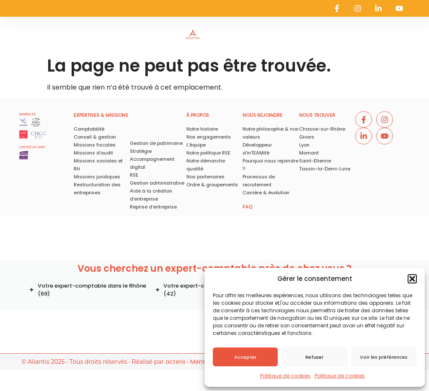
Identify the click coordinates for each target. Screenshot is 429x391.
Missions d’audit (93, 152)
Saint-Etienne (315, 160)
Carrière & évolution (266, 192)
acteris (175, 362)
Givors (306, 137)
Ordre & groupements (212, 184)
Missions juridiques (97, 176)
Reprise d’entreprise (153, 206)
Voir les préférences (384, 357)
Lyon (304, 144)
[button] (412, 279)
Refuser (314, 357)
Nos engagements (208, 137)
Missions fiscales (95, 144)
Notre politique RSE (208, 152)
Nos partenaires (205, 176)
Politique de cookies (285, 375)
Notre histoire (202, 129)
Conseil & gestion (95, 137)
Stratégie (141, 151)
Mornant (309, 152)
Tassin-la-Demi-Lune (324, 168)
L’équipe (196, 144)
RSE (134, 175)
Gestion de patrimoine (156, 143)
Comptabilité (89, 129)
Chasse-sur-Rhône (322, 129)
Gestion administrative (157, 183)
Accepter (245, 357)
